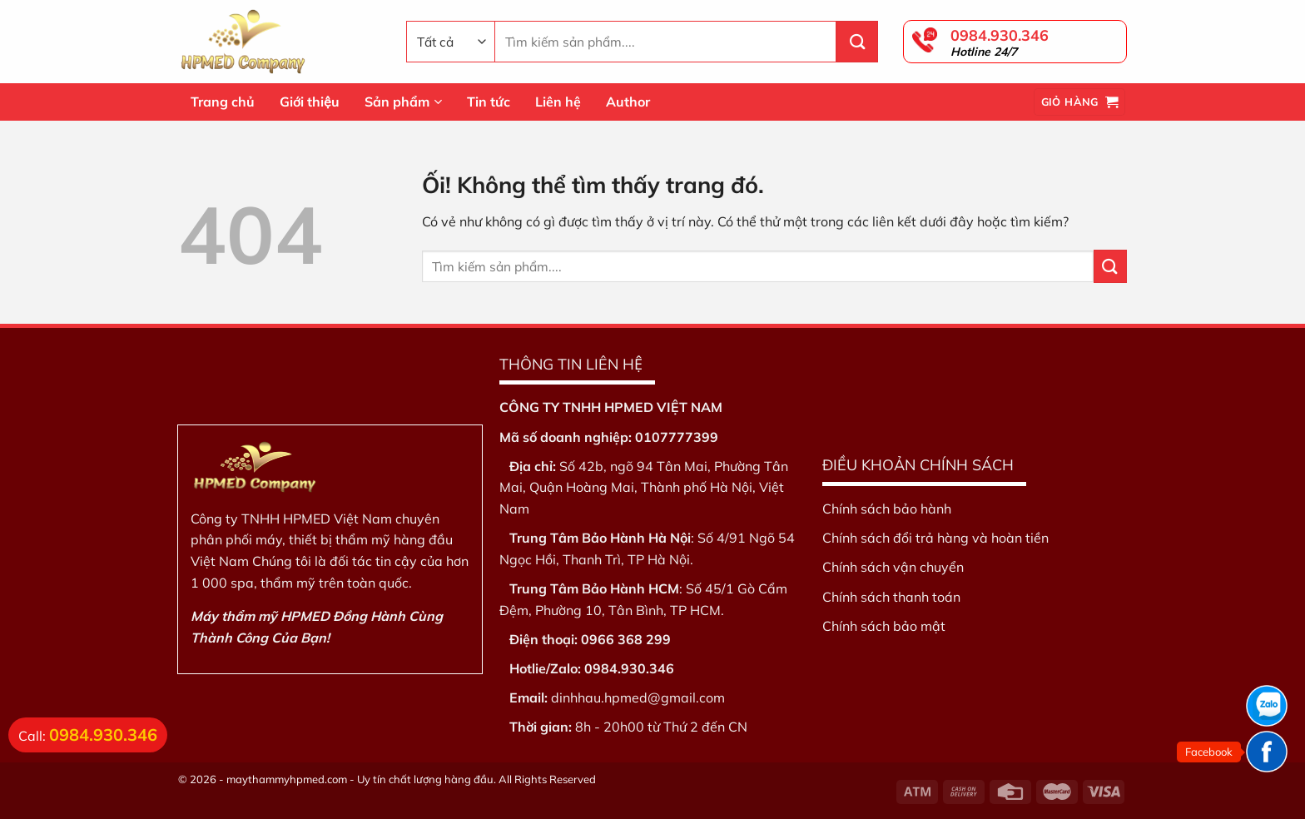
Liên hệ (558, 101)
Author (628, 101)
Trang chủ (223, 101)
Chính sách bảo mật (883, 626)
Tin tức (488, 101)
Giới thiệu (310, 101)
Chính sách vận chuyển (893, 566)
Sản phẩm (403, 101)
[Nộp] (857, 41)
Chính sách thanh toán (891, 596)
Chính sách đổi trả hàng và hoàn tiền (935, 537)
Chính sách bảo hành (886, 508)
